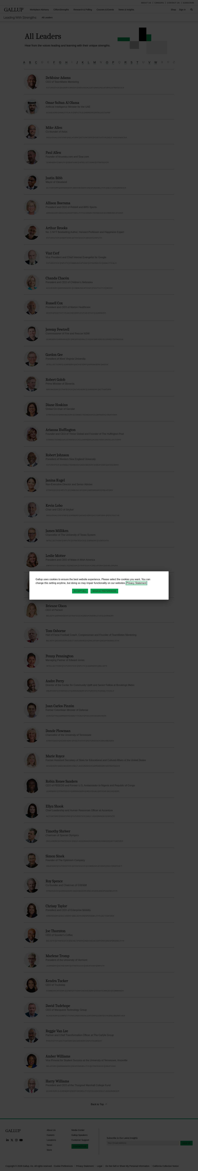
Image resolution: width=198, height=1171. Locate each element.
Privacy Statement (136, 583)
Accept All (80, 591)
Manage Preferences (104, 591)
